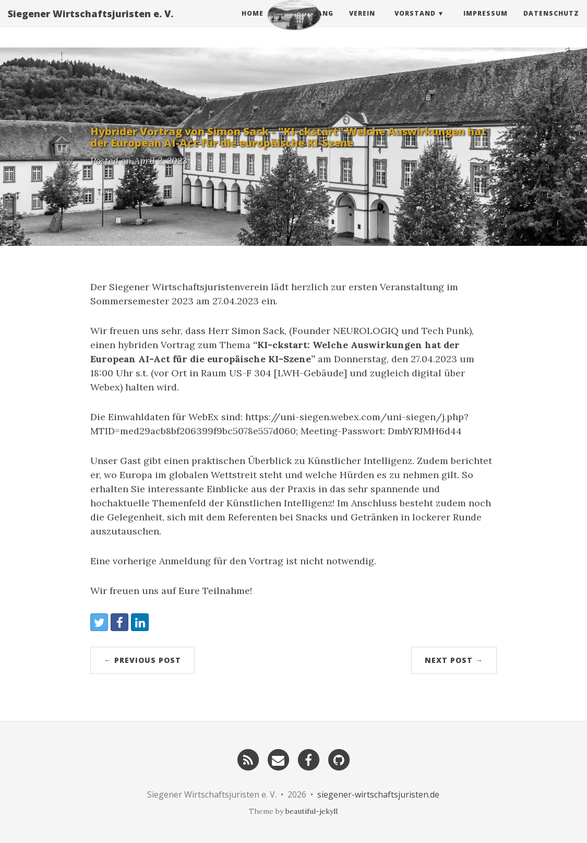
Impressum (485, 23)
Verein (362, 23)
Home (252, 23)
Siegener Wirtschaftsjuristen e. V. (90, 23)
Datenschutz (551, 23)
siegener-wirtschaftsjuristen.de (378, 794)
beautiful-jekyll (311, 811)
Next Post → (454, 660)
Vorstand (415, 23)
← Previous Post (142, 660)
